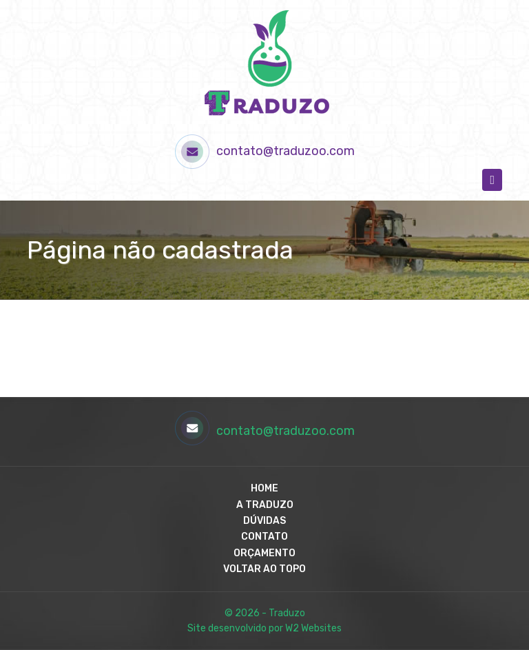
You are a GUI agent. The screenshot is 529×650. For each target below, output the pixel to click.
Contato (264, 536)
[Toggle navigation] (492, 180)
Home (264, 488)
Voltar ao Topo (264, 569)
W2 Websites (313, 628)
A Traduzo (264, 505)
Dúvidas (264, 521)
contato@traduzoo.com (265, 151)
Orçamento (264, 553)
